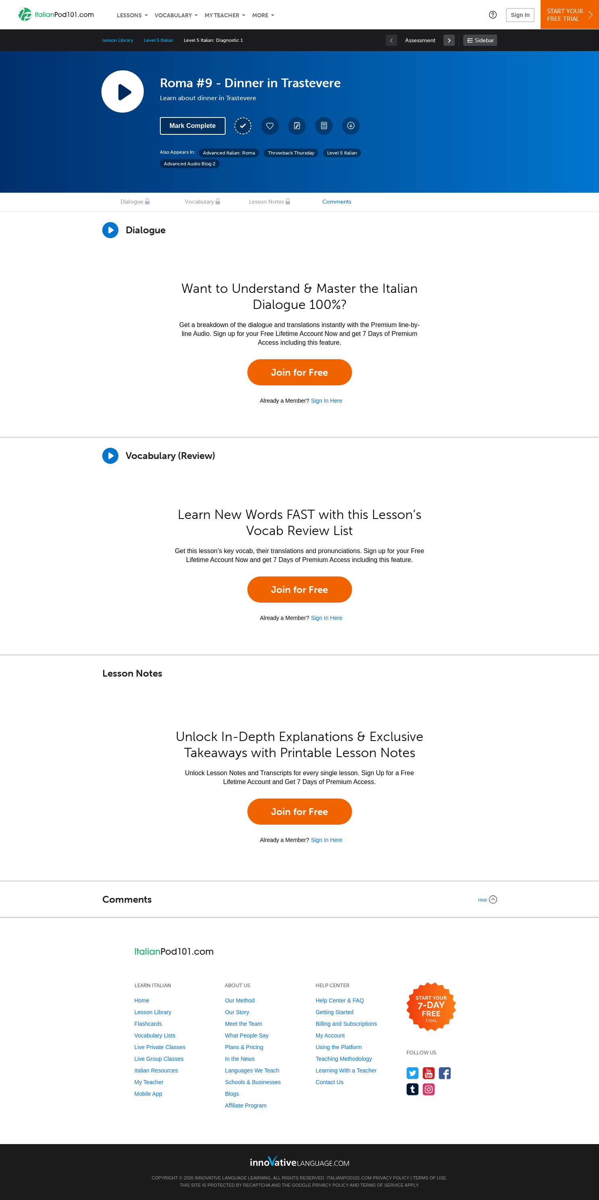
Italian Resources (156, 1070)
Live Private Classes (160, 1047)
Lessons (129, 15)
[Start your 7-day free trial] (431, 1007)
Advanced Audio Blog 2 (190, 164)
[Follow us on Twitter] (412, 1073)
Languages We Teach (252, 1070)
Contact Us (329, 1082)
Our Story (237, 1012)
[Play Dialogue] (110, 230)
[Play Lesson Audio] (122, 91)
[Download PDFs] (324, 126)
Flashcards (148, 1024)
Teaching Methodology (343, 1059)
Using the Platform (338, 1047)
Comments (336, 201)
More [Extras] (260, 15)
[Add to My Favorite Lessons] (270, 126)
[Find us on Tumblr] (412, 1089)
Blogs (232, 1094)
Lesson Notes (266, 201)
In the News (240, 1059)
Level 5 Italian (158, 40)
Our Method (240, 1000)
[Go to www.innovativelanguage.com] (299, 1160)
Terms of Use (429, 1177)
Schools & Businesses (253, 1082)
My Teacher (222, 15)
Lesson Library (117, 40)
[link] (449, 40)
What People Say (246, 1035)
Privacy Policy (391, 1177)
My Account (329, 1035)
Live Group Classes (159, 1059)
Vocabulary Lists (155, 1035)
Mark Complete (193, 125)
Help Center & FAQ (339, 1000)
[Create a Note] (297, 126)
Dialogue (131, 201)
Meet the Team (243, 1024)
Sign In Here (326, 400)
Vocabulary (173, 15)
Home (142, 1000)
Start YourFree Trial (571, 15)
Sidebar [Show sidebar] (484, 40)
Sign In (520, 15)
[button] (493, 14)
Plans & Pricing (244, 1047)
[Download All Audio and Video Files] (351, 126)
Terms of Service (382, 1185)
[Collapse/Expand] (299, 899)
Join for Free (299, 372)
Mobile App (148, 1094)
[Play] (110, 456)
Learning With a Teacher (346, 1070)
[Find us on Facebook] (445, 1073)
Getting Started (334, 1012)
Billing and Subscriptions (346, 1024)
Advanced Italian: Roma (229, 153)
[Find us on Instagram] (429, 1089)
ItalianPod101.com (349, 1177)
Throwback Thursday (291, 153)
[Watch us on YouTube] (429, 1073)
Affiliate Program (245, 1105)
